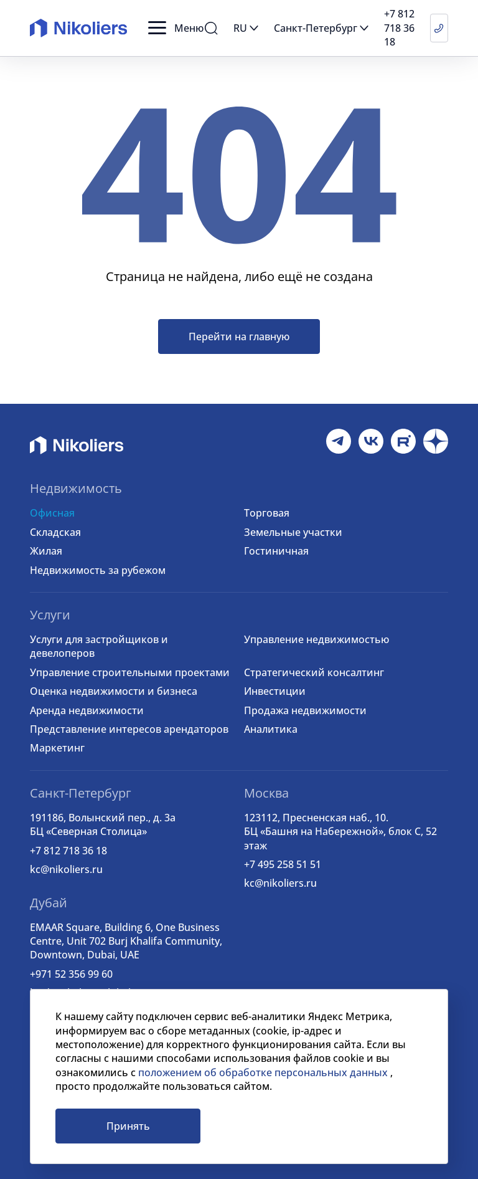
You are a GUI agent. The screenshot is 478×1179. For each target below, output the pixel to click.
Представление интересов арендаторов (129, 729)
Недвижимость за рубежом (98, 570)
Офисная (52, 513)
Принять (128, 1126)
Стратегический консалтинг (314, 672)
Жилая (46, 551)
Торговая (266, 513)
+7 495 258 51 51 (282, 864)
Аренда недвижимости (87, 710)
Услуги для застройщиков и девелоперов (99, 646)
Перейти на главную (239, 336)
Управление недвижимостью (316, 639)
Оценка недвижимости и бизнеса (113, 691)
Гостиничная (276, 551)
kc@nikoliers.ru (66, 869)
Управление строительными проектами (130, 672)
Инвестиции (275, 691)
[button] (176, 28)
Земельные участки (293, 532)
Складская (55, 532)
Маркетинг (57, 748)
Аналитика (271, 729)
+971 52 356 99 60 (71, 974)
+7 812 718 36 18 (68, 850)
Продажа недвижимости (305, 710)
